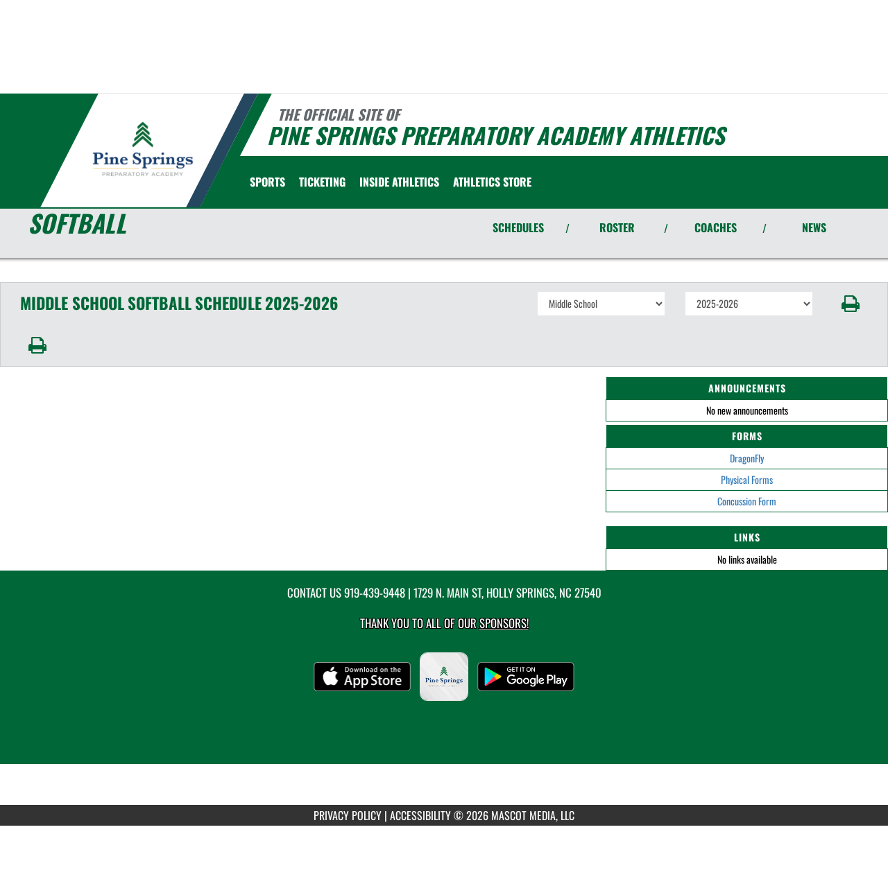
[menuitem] (492, 181)
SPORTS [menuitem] (267, 181)
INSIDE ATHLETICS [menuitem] (399, 181)
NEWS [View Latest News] (814, 227)
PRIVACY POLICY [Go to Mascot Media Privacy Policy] (348, 815)
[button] (850, 303)
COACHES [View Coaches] (715, 227)
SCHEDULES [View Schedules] (518, 227)
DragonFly (747, 458)
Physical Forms (747, 479)
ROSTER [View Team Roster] (617, 227)
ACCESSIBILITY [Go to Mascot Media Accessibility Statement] (420, 815)
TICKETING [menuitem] (322, 181)
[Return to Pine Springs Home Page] (142, 149)
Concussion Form (746, 501)
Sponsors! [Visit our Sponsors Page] (504, 623)
